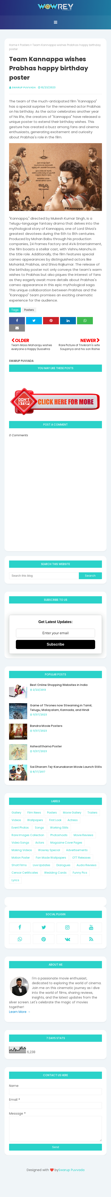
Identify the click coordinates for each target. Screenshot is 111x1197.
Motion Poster (21, 858)
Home (13, 45)
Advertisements (77, 850)
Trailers (92, 812)
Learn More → (20, 1011)
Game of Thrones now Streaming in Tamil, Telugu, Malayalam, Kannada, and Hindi (61, 707)
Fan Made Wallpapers (51, 858)
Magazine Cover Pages (66, 842)
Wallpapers (35, 820)
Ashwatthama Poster (46, 746)
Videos (16, 820)
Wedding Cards (55, 873)
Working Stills (59, 827)
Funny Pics (80, 873)
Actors (39, 842)
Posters (25, 45)
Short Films (19, 865)
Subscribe (55, 644)
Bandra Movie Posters (46, 726)
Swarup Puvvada (24, 87)
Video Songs (20, 842)
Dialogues (63, 865)
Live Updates (41, 865)
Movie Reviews (83, 835)
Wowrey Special (49, 850)
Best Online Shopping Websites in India (58, 685)
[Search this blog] (44, 575)
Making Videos (22, 850)
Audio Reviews (87, 865)
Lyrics (15, 880)
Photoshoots (59, 835)
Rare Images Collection (28, 835)
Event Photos (20, 827)
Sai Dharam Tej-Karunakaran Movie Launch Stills (66, 767)
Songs (39, 827)
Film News (34, 812)
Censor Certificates (25, 873)
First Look (55, 820)
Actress (73, 820)
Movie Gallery (72, 812)
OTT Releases (81, 858)
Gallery (16, 812)
